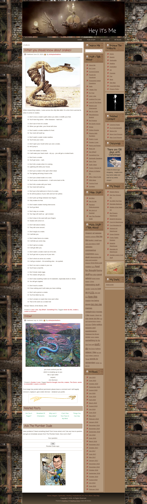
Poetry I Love (93, 139)
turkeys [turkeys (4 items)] (98, 349)
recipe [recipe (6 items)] (87, 337)
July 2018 (92, 435)
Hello (90, 86)
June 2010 (92, 486)
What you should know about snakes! (47, 50)
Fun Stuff (91, 40)
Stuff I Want (93, 165)
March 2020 (93, 403)
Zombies (92, 186)
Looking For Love (94, 99)
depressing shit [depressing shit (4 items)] (95, 257)
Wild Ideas (92, 180)
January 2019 (93, 422)
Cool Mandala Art (115, 225)
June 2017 (92, 454)
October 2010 (93, 476)
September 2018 (94, 432)
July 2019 (92, 409)
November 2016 (94, 467)
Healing (112, 63)
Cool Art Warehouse (116, 222)
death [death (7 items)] (87, 257)
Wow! (28, 316)
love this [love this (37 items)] (92, 296)
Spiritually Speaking (95, 158)
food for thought (52, 382)
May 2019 (92, 416)
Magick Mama (114, 192)
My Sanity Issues (94, 124)
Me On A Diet (93, 111)
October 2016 (93, 470)
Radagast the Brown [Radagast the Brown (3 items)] (92, 334)
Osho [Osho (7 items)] (94, 325)
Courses (112, 73)
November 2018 (94, 429)
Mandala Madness (116, 204)
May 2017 (92, 457)
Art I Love (92, 68)
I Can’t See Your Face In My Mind (65, 415)
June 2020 (92, 396)
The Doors (73, 382)
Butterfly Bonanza (116, 219)
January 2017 (93, 460)
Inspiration (113, 67)
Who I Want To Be (95, 177)
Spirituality (113, 60)
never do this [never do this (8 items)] (94, 318)
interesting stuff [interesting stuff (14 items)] (92, 285)
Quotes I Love (35, 382)
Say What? (42, 310)
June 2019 (92, 412)
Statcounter (110, 284)
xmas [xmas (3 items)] (97, 363)
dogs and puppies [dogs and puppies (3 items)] (91, 260)
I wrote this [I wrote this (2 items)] (93, 289)
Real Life (92, 149)
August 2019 (93, 406)
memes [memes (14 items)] (88, 308)
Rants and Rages (94, 145)
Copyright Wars (115, 86)
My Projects (93, 120)
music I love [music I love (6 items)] (94, 315)
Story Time (92, 161)
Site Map (113, 83)
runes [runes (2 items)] (92, 337)
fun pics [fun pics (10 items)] (93, 275)
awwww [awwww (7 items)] (98, 233)
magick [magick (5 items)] (88, 301)
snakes (75, 310)
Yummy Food (93, 183)
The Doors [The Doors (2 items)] (91, 349)
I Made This (93, 90)
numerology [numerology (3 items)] (92, 321)
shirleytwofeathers (55, 54)
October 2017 (93, 448)
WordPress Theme (75, 500)
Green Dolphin (114, 234)
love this (61, 382)
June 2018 (92, 438)
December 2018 (94, 425)
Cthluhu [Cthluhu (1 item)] (96, 254)
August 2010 (93, 480)
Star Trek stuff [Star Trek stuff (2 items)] (89, 344)
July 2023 (92, 377)
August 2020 (93, 390)
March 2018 (93, 441)
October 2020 (93, 384)
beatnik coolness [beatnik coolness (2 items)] (90, 237)
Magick (112, 57)
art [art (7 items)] (94, 233)
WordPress (65, 500)
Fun (111, 76)
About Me (92, 65)
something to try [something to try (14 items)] (92, 340)
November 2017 (94, 444)
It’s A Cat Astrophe (116, 128)
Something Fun (52, 310)
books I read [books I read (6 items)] (93, 240)
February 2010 (94, 489)
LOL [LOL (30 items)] (92, 292)
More (111, 79)
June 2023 (92, 380)
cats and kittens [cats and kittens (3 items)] (90, 244)
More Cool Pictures (116, 134)
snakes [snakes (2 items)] (97, 337)
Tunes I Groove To (95, 168)
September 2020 (94, 387)
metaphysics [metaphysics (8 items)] (90, 312)
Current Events (94, 72)
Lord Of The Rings (95, 102)
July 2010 (92, 483)
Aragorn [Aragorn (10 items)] (88, 233)
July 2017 (92, 451)
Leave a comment (30, 311)
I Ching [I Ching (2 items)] (91, 281)
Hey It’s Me (105, 40)
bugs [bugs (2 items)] (100, 240)
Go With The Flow (116, 201)
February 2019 (94, 419)
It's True (91, 93)
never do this (68, 310)
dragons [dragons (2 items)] (87, 263)
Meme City (113, 131)
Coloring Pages (115, 125)
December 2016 (94, 464)
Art (111, 70)
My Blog (117, 40)
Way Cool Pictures (116, 137)
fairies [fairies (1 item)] (93, 267)
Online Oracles (94, 130)
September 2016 (94, 473)
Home (80, 40)
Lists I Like (34, 310)
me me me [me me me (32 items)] (96, 304)
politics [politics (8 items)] (99, 324)
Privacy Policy (114, 89)
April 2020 (92, 400)
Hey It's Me (102, 31)
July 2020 (92, 393)
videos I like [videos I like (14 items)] (90, 352)
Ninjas (91, 127)
